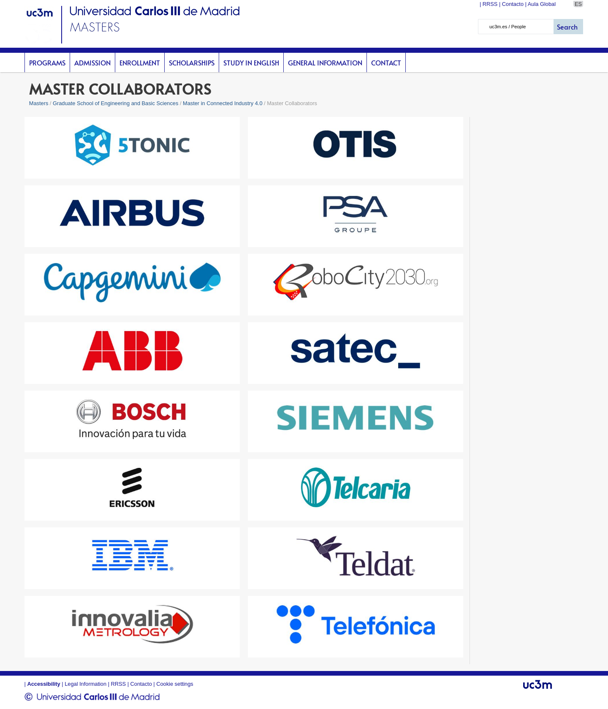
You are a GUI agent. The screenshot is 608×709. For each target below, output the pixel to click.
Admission (92, 62)
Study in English (251, 62)
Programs (47, 62)
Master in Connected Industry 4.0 (223, 103)
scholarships (191, 62)
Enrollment (139, 62)
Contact (386, 62)
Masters (39, 103)
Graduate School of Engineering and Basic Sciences (115, 103)
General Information (325, 62)
